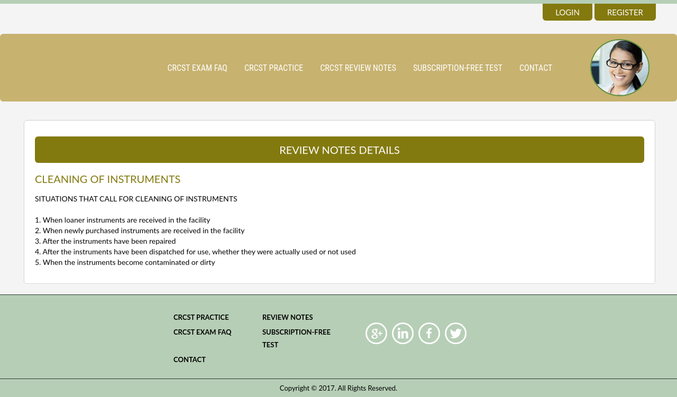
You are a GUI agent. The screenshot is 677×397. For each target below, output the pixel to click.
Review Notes (287, 317)
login (567, 12)
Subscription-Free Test (457, 68)
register (625, 12)
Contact (535, 68)
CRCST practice (273, 68)
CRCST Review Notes (358, 68)
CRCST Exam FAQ (197, 68)
